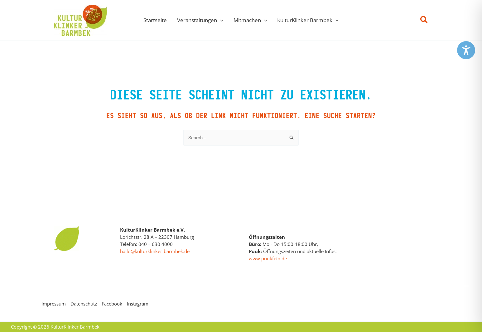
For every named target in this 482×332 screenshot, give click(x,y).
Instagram (137, 304)
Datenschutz (83, 304)
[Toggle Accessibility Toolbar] (466, 50)
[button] (220, 20)
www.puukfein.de (268, 258)
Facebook (112, 304)
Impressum (53, 304)
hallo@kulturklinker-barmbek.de (155, 251)
